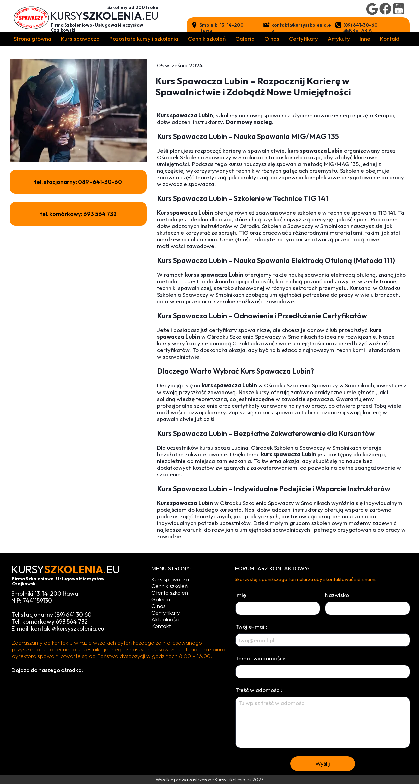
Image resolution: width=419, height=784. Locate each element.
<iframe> (111, 725)
